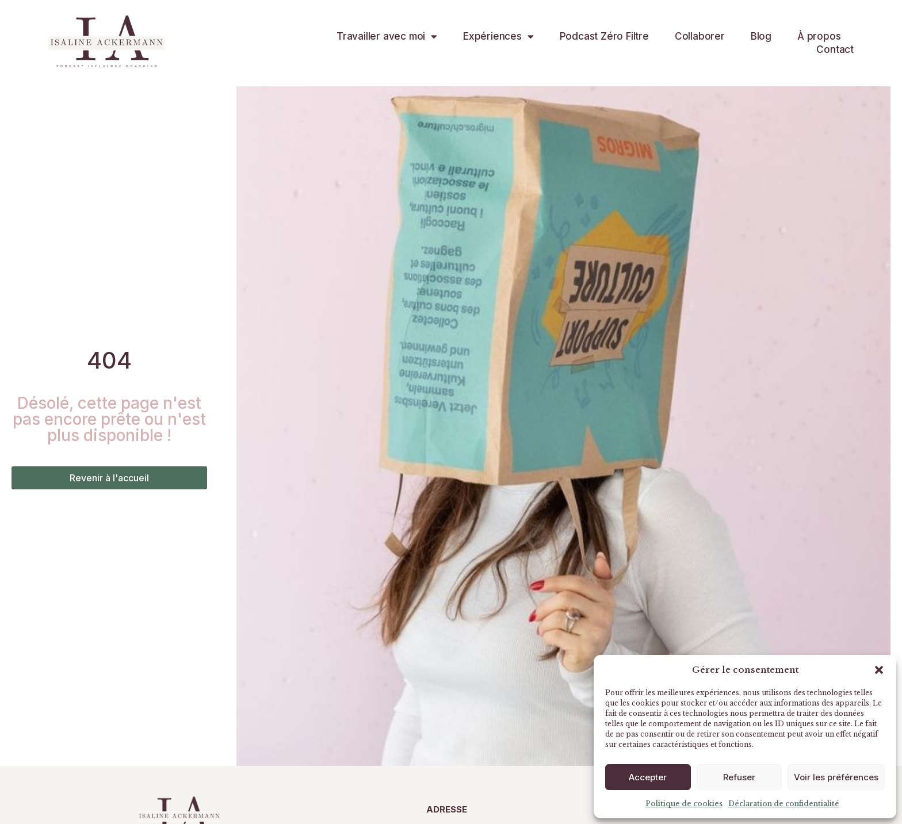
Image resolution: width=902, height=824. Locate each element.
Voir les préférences (836, 777)
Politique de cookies (684, 803)
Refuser (739, 777)
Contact (835, 49)
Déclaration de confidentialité (783, 803)
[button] (879, 670)
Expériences (498, 36)
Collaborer (700, 36)
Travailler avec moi (387, 36)
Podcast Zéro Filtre (604, 36)
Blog (761, 36)
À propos (818, 36)
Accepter (648, 777)
